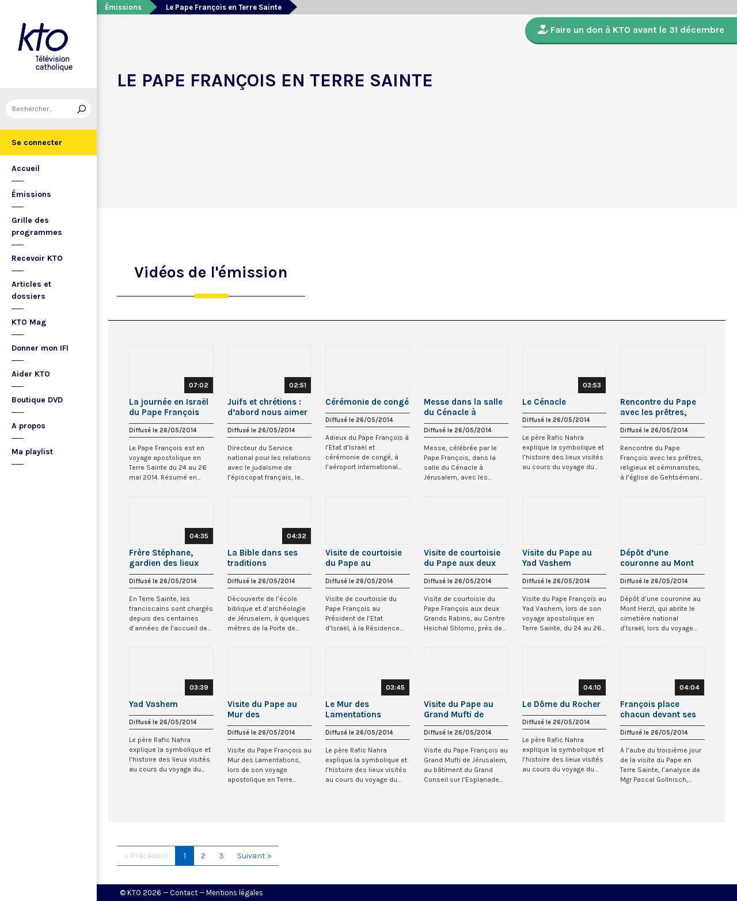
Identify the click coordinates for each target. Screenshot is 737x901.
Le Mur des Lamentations (353, 709)
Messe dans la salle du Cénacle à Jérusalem (463, 407)
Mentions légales (234, 892)
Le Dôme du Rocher (561, 704)
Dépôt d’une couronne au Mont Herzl (657, 558)
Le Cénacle (544, 402)
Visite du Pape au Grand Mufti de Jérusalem (458, 709)
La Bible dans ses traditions (262, 558)
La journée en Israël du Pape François (168, 407)
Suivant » (254, 856)
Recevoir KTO (37, 258)
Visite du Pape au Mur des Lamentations (262, 709)
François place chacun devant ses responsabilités (658, 709)
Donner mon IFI (40, 348)
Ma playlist (32, 452)
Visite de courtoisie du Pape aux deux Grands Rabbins (462, 558)
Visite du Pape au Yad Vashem (557, 558)
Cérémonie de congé (367, 402)
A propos (28, 426)
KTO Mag (29, 322)
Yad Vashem (153, 704)
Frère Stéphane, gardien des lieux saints (164, 558)
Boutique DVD (37, 400)
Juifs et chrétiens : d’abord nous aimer (267, 407)
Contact (183, 892)
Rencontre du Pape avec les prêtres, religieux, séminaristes (658, 407)
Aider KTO (31, 374)
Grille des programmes (37, 226)
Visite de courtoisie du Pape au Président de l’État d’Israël (363, 558)
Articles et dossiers (31, 290)
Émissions (31, 194)
